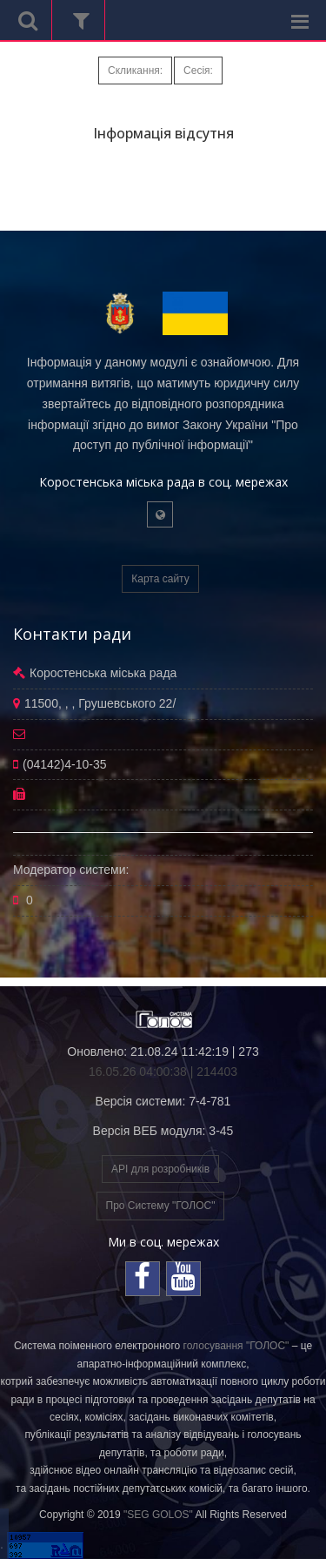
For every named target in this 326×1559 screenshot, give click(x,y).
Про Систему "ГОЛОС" (161, 1205)
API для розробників (160, 1169)
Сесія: (198, 70)
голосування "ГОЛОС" (236, 1346)
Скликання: (135, 70)
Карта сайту (160, 579)
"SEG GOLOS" (158, 1515)
